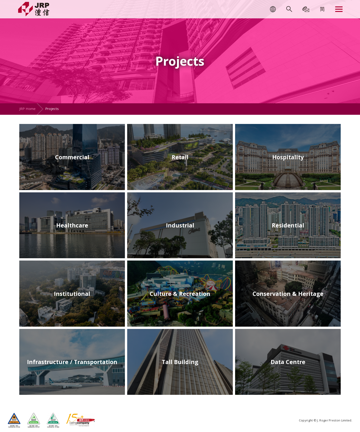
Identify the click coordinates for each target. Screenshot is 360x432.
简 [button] (322, 8)
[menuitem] (322, 8)
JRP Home (27, 108)
